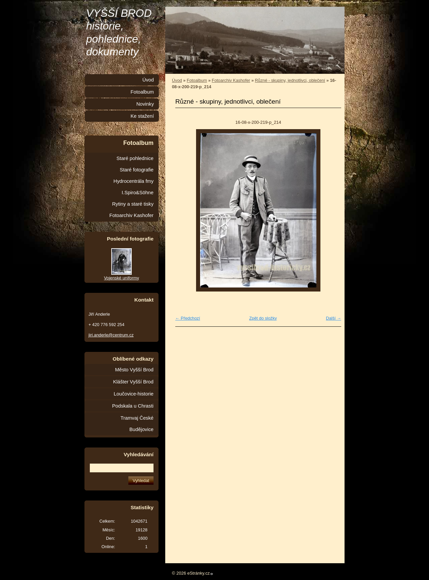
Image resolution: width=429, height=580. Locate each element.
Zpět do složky (263, 318)
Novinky (145, 104)
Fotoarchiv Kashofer (231, 80)
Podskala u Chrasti (133, 406)
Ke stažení (142, 116)
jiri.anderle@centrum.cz (111, 334)
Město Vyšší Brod (134, 369)
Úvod (177, 80)
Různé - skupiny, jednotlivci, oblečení (290, 80)
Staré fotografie (137, 169)
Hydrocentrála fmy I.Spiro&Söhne (134, 186)
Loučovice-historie (134, 394)
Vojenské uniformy (121, 277)
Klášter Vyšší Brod (133, 381)
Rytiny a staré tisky (133, 204)
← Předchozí (187, 318)
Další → (333, 318)
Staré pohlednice (135, 158)
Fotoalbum (197, 80)
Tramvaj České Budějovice (137, 423)
